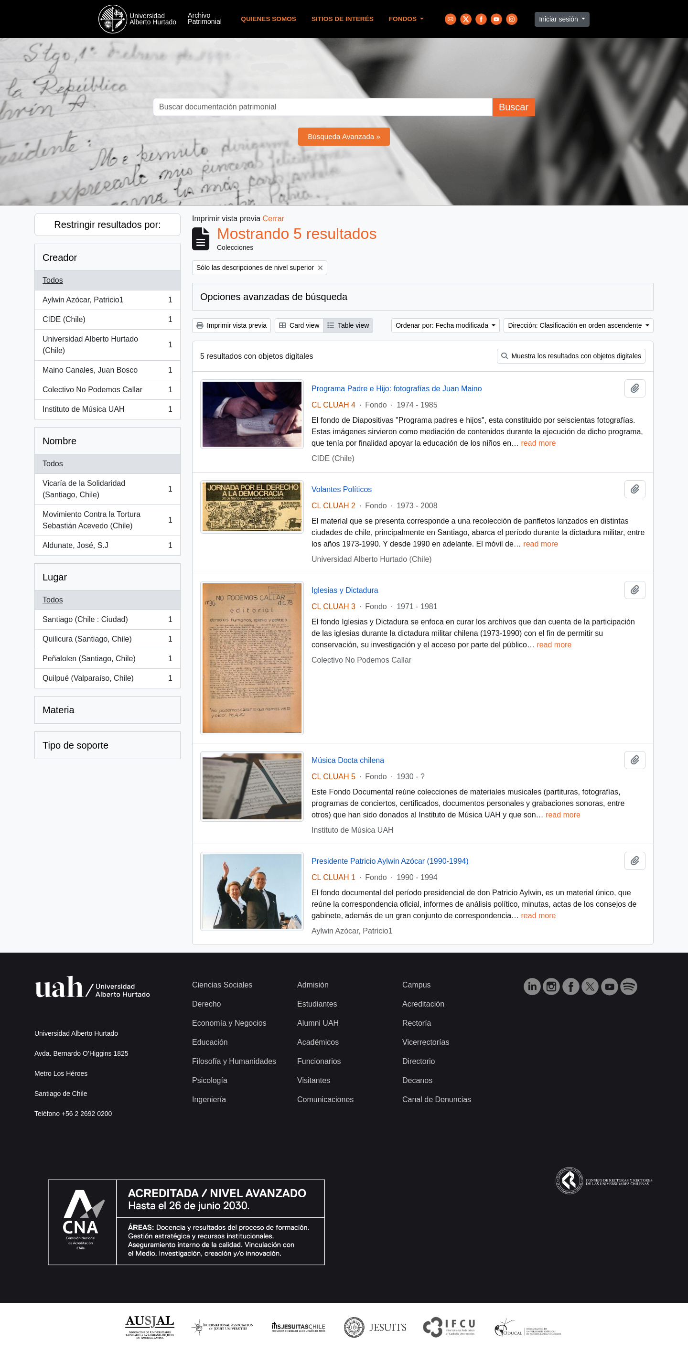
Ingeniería (209, 1099)
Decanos (417, 1080)
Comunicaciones (325, 1099)
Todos (53, 280)
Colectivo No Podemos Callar (107, 391)
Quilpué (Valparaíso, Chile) (107, 680)
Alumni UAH (318, 1023)
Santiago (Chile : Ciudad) (107, 621)
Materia (59, 710)
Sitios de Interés (343, 18)
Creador (60, 257)
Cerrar (273, 219)
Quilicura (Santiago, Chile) (107, 641)
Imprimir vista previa (231, 325)
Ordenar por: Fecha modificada (443, 325)
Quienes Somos (268, 18)
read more (538, 443)
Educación (210, 1042)
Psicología (209, 1080)
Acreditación (423, 1004)
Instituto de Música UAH (107, 411)
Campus (416, 985)
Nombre (59, 441)
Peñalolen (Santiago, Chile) (107, 660)
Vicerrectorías (425, 1042)
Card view (299, 325)
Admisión (313, 985)
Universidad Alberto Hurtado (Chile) (107, 344)
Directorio (418, 1061)
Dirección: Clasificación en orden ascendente (576, 325)
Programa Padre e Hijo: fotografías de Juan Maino (397, 389)
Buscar (513, 107)
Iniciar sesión (559, 19)
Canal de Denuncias (436, 1099)
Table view (348, 325)
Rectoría (416, 1023)
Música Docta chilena (348, 760)
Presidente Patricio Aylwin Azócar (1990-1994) (390, 861)
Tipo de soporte (75, 745)
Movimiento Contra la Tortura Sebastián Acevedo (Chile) (107, 520)
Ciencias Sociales (222, 985)
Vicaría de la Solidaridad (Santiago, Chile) (107, 489)
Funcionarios (319, 1061)
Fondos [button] (404, 18)
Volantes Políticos (342, 489)
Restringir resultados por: (107, 224)
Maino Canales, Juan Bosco (107, 372)
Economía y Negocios (229, 1023)
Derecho (206, 1004)
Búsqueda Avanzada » (344, 136)
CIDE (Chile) (107, 321)
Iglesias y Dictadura (345, 590)
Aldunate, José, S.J (107, 547)
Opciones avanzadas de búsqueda (273, 296)
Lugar (55, 577)
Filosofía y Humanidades (234, 1061)
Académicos (318, 1042)
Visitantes (313, 1080)
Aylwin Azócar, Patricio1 (107, 302)
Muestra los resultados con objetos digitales (571, 356)
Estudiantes (317, 1004)
